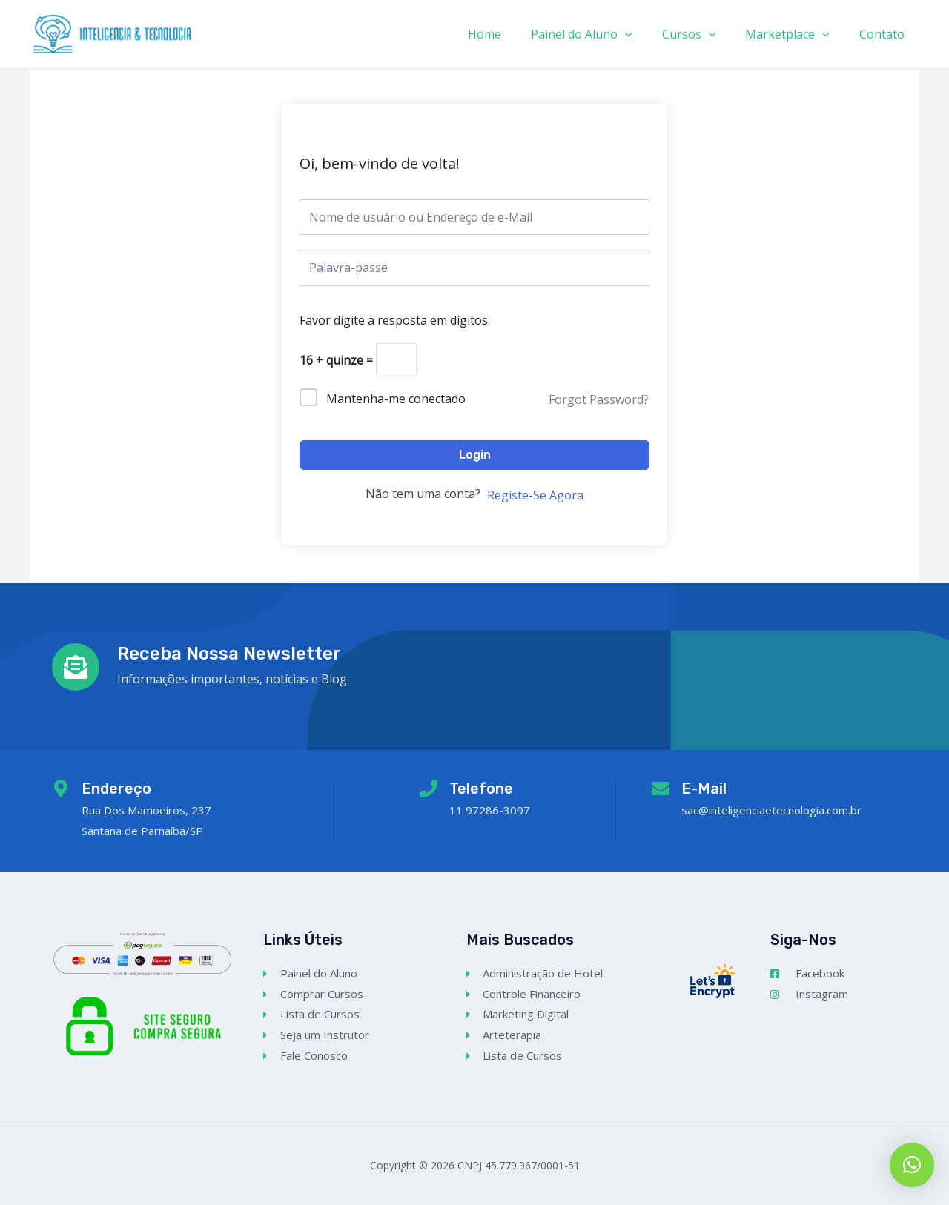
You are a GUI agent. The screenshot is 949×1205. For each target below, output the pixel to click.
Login (475, 457)
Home (511, 34)
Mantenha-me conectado (396, 401)
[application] (645, 34)
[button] (912, 1165)
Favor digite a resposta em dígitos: (395, 320)
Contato (884, 34)
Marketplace (796, 34)
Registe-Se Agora (535, 497)
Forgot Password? (599, 402)
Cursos (704, 34)
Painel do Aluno (602, 34)
